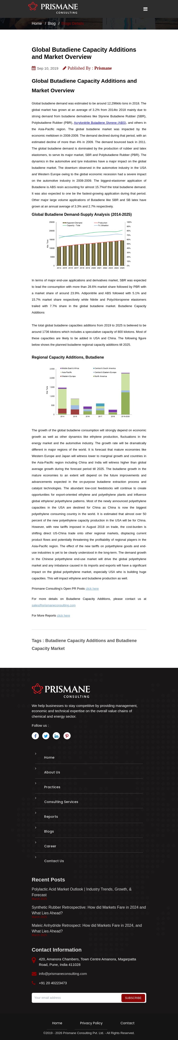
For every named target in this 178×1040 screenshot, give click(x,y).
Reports (51, 816)
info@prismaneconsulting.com (63, 974)
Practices (52, 787)
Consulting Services (61, 801)
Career (50, 846)
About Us (52, 772)
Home (37, 23)
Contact (127, 1023)
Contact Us (54, 861)
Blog (52, 23)
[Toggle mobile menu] (145, 9)
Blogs (49, 831)
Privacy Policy (91, 1023)
